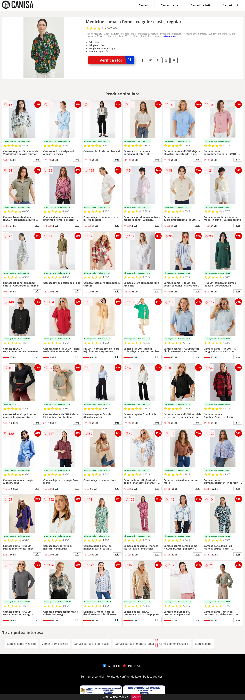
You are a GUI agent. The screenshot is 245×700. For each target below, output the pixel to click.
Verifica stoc (117, 60)
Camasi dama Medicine (21, 644)
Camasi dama (169, 5)
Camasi (143, 5)
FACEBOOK (112, 666)
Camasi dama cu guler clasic (91, 644)
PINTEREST (131, 666)
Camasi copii (231, 5)
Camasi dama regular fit (174, 644)
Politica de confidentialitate (124, 676)
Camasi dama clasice (55, 644)
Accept (136, 697)
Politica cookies (153, 676)
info (37, 159)
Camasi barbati (200, 5)
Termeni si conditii (92, 676)
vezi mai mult (168, 36)
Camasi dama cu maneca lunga (134, 644)
